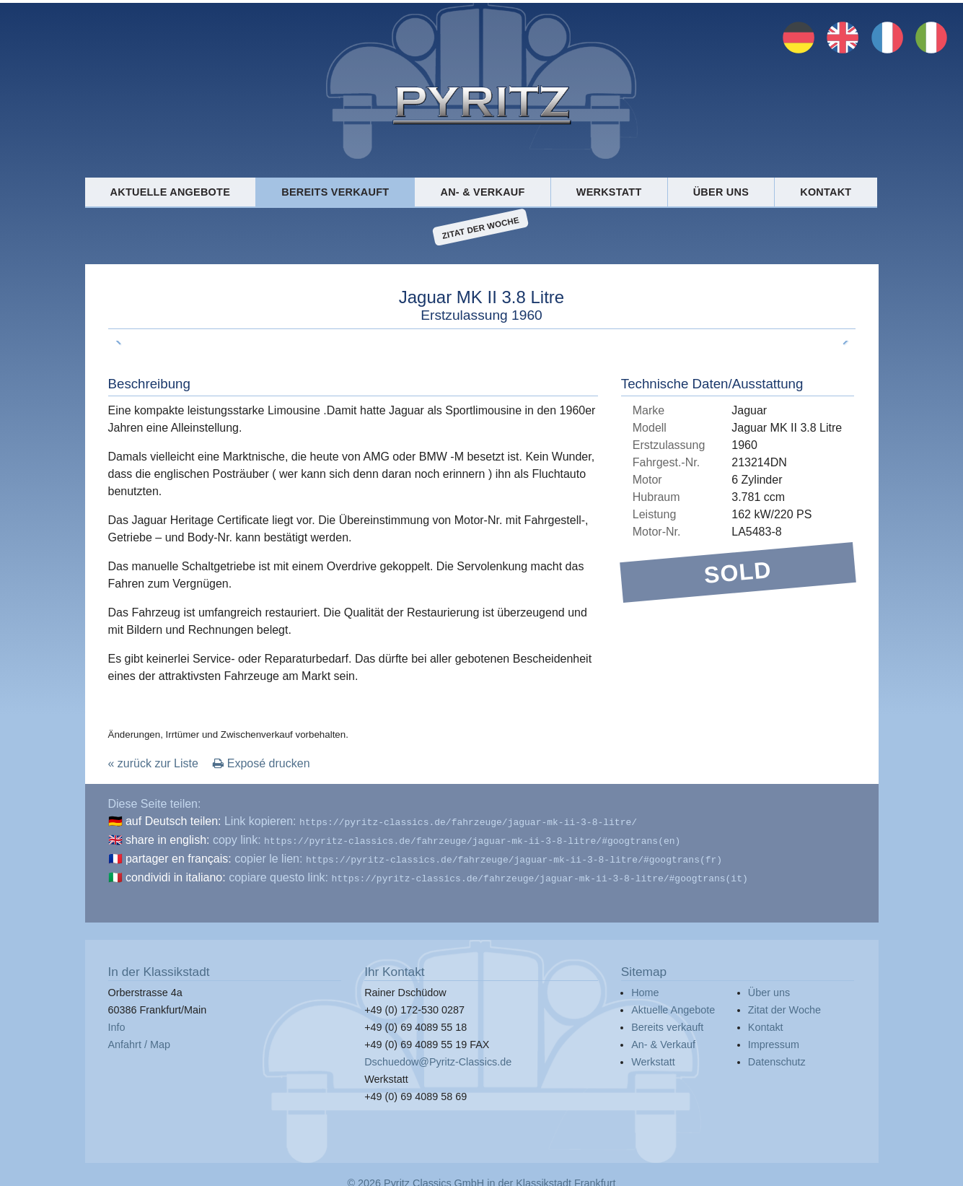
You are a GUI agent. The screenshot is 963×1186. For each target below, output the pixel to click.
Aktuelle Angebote (170, 192)
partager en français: (179, 856)
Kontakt (825, 192)
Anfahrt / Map (139, 1039)
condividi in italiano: (176, 873)
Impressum (773, 1039)
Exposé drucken (261, 763)
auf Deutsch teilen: (173, 821)
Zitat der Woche (480, 227)
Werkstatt (609, 192)
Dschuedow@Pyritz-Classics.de (437, 1056)
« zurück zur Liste (153, 763)
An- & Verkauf (483, 192)
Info (117, 1021)
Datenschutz (777, 1056)
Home (645, 987)
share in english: (168, 838)
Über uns (721, 192)
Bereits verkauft (335, 192)
